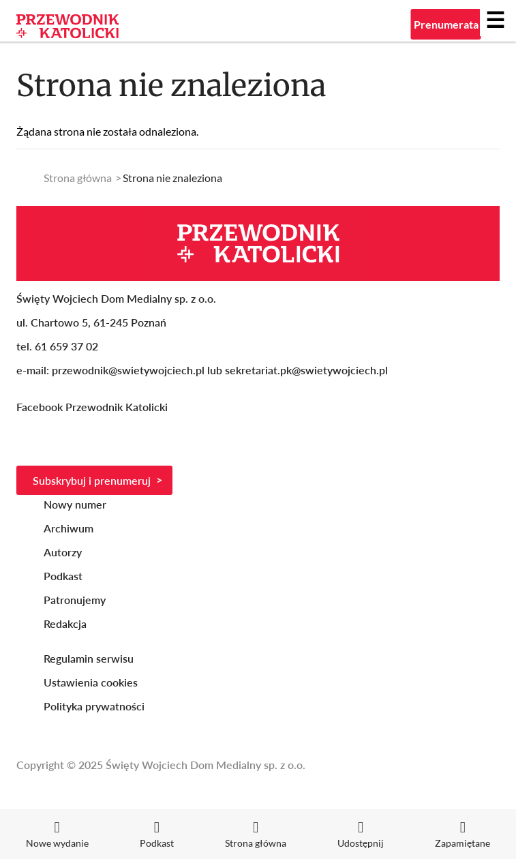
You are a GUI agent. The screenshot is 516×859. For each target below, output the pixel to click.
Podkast (63, 575)
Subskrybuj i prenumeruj (92, 480)
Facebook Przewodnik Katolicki (93, 406)
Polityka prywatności (94, 705)
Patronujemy (75, 599)
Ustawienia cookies (91, 682)
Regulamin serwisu (89, 658)
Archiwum (68, 528)
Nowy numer (75, 504)
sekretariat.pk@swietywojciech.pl (306, 369)
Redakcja (65, 623)
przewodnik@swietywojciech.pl (128, 369)
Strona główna (78, 177)
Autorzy (63, 551)
